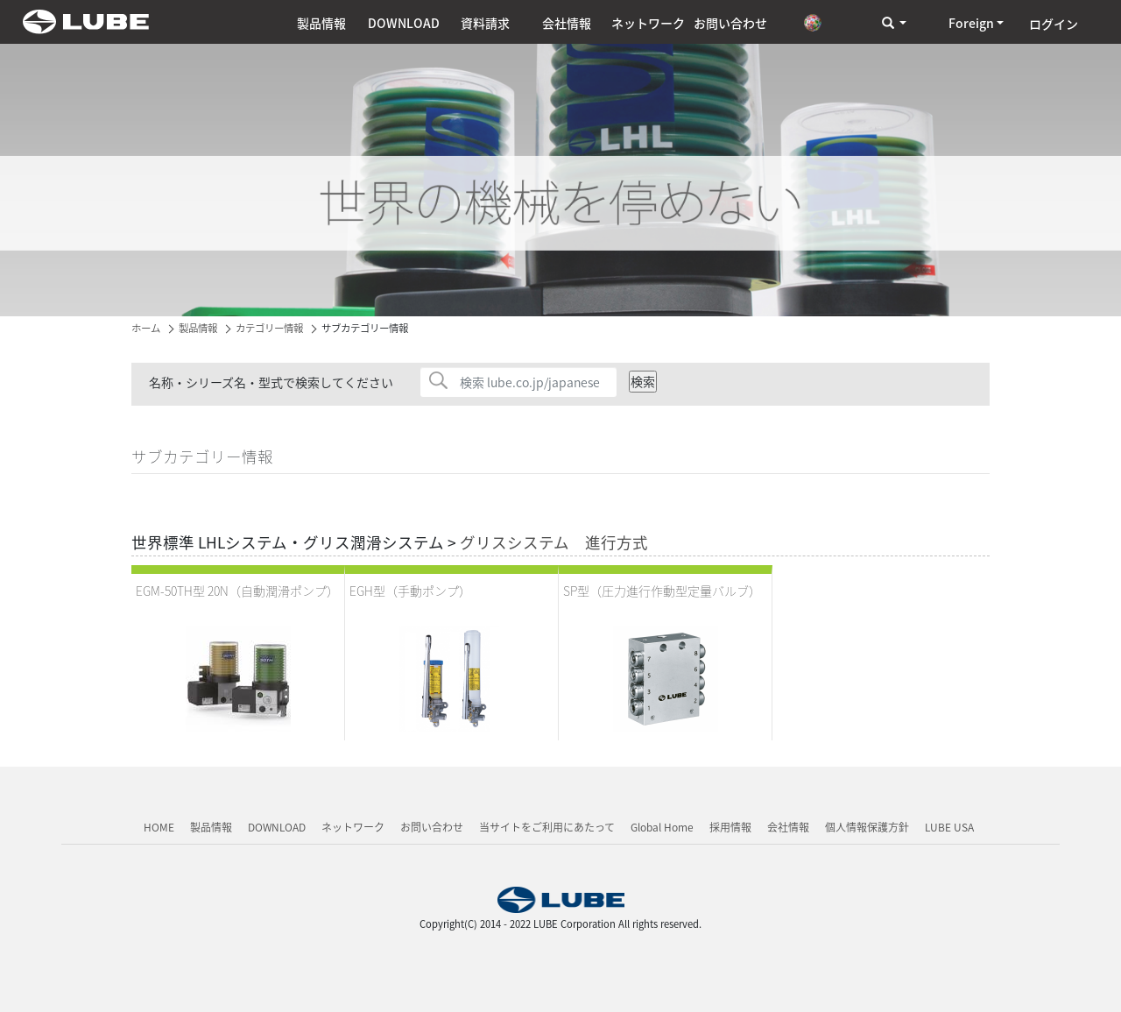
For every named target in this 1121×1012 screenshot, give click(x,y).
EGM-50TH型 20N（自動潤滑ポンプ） (237, 590)
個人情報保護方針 (867, 827)
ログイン (1053, 23)
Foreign (971, 23)
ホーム (145, 328)
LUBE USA (949, 827)
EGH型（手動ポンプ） (410, 590)
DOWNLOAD (404, 23)
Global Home (662, 827)
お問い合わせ (730, 23)
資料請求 (485, 23)
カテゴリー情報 (269, 328)
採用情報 (730, 827)
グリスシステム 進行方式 (554, 542)
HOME (159, 827)
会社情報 (566, 23)
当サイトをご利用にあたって (547, 827)
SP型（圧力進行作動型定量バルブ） (662, 590)
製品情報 (321, 23)
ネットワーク (648, 23)
